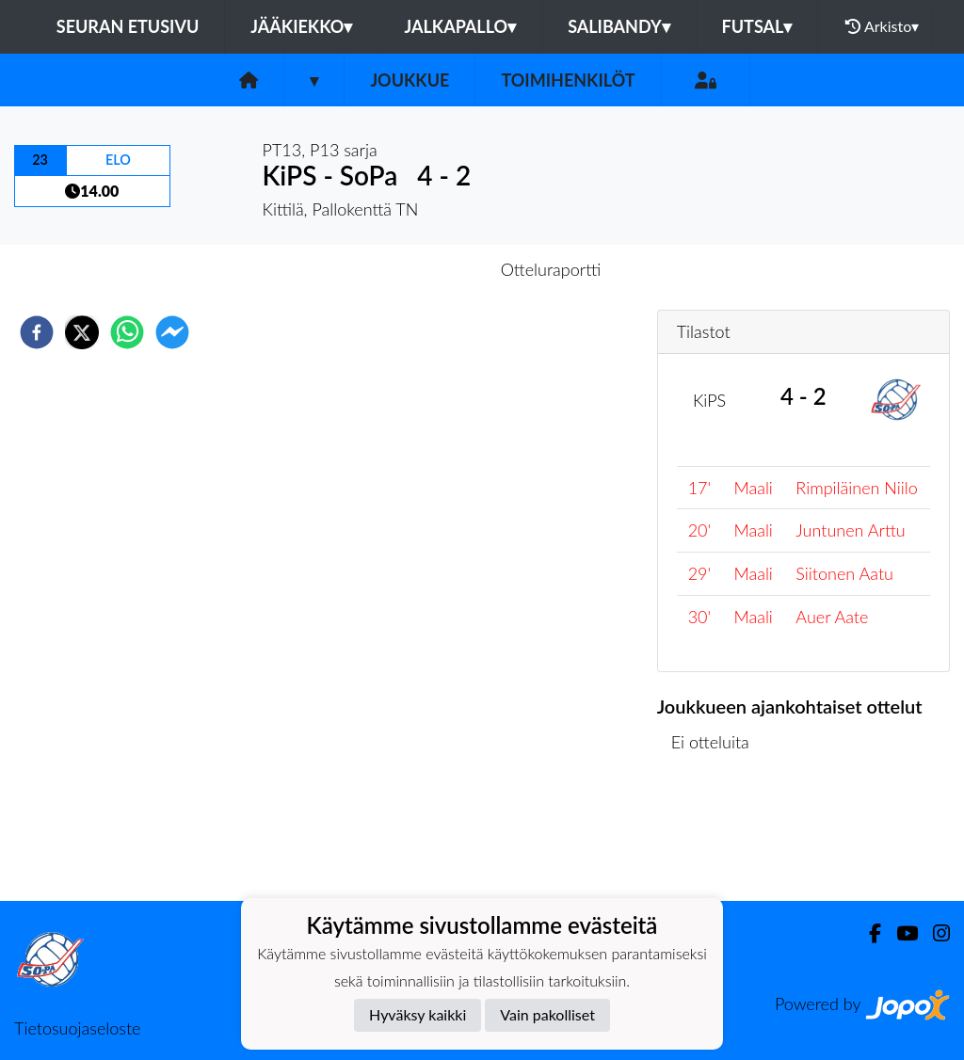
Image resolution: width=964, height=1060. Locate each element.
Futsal (757, 26)
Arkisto (882, 26)
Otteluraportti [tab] (551, 269)
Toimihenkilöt (568, 80)
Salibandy (618, 26)
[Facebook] (867, 933)
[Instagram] (934, 933)
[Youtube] (899, 933)
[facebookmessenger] (172, 332)
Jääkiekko (301, 26)
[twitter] (82, 332)
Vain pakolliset (547, 1014)
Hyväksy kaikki (417, 1014)
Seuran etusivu (128, 26)
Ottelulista (717, 837)
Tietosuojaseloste (77, 1028)
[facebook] (37, 332)
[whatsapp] (127, 332)
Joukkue (409, 80)
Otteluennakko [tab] (417, 269)
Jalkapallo (460, 26)
